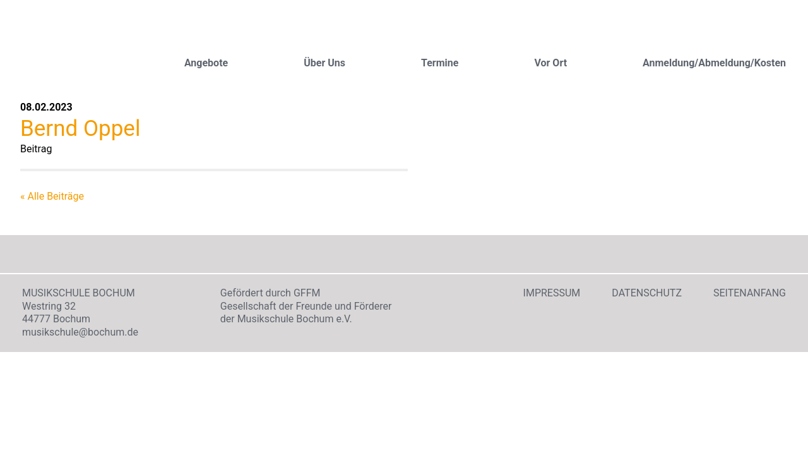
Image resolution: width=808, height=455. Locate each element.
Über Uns (324, 63)
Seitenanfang (749, 293)
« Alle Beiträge (52, 196)
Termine (439, 63)
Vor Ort (550, 63)
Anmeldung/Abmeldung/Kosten (714, 63)
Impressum (552, 293)
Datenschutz (647, 293)
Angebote (206, 63)
